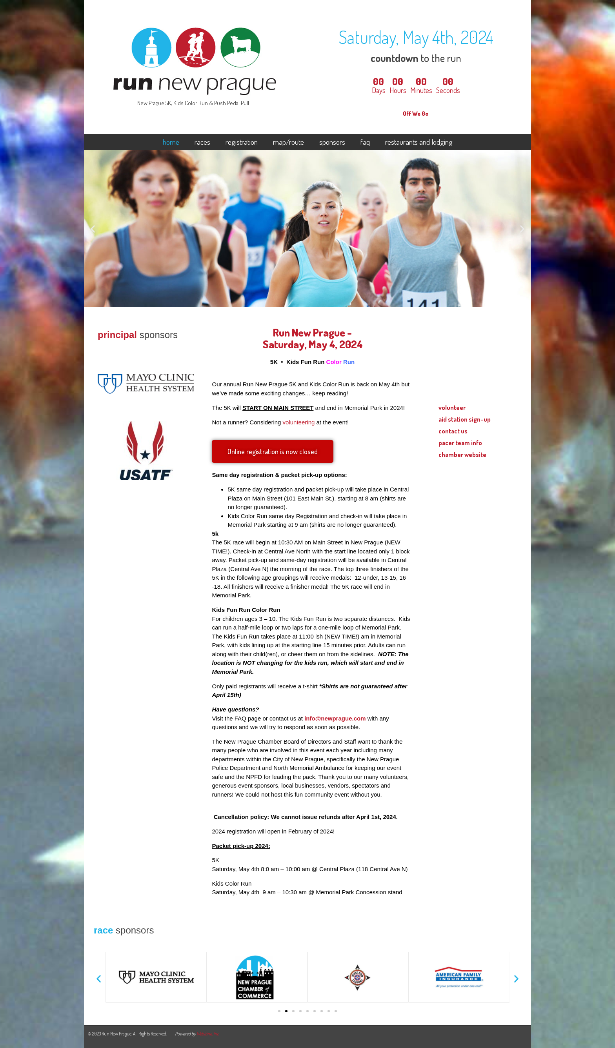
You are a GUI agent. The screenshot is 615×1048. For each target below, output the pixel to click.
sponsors (332, 142)
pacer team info (460, 442)
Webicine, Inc (208, 1034)
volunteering (299, 422)
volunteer (452, 407)
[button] (93, 229)
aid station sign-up (465, 419)
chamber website (462, 454)
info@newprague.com (335, 718)
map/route (288, 142)
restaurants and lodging (419, 142)
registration (242, 142)
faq (365, 142)
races (202, 142)
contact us (453, 431)
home (171, 142)
